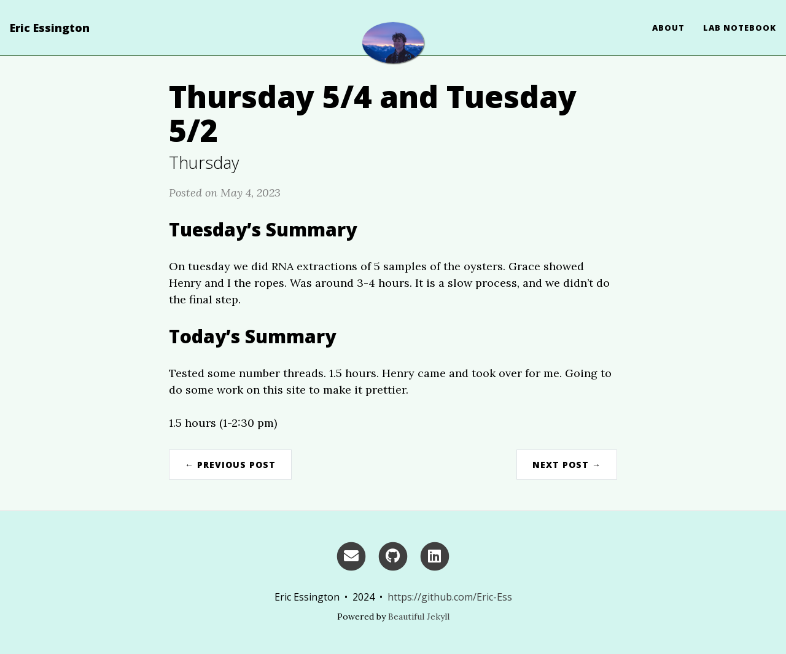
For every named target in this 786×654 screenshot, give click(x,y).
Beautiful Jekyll (418, 616)
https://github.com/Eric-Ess (449, 597)
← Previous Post (230, 464)
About (668, 27)
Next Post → (566, 464)
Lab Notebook (739, 27)
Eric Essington (50, 27)
